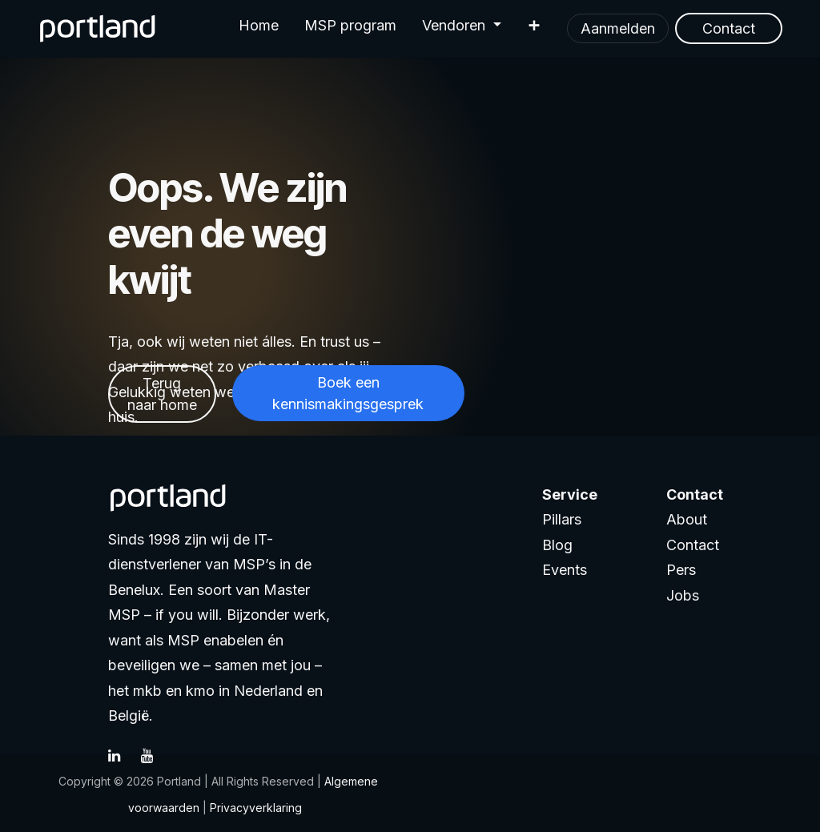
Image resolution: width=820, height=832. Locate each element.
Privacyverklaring (256, 807)
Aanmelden (618, 28)
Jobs (682, 595)
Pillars (561, 519)
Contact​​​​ (728, 28)
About (686, 519)
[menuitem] (258, 29)
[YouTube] (155, 756)
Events (564, 569)
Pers (681, 569)
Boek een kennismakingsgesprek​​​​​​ (348, 393)
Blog (557, 545)
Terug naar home (162, 394)
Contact (692, 545)
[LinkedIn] (122, 756)
